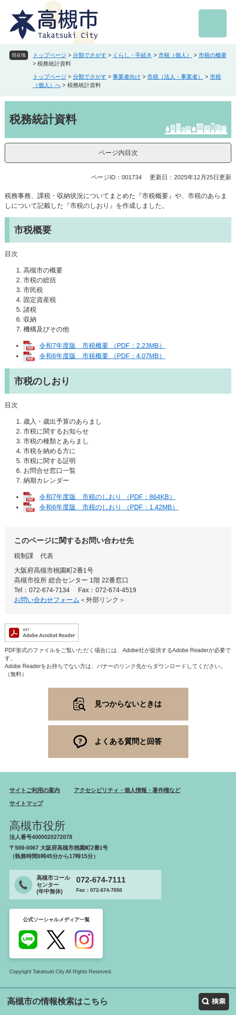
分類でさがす (90, 55)
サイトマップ (26, 803)
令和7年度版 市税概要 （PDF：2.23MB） (102, 345)
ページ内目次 (118, 152)
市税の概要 (213, 55)
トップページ (49, 55)
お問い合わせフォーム (46, 599)
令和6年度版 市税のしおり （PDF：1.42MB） (109, 507)
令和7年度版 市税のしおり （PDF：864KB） (107, 496)
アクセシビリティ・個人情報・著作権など (127, 790)
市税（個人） (175, 55)
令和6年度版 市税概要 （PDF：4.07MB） (102, 356)
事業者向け (127, 77)
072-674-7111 (101, 880)
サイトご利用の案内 (34, 790)
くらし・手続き (132, 55)
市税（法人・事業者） (175, 77)
